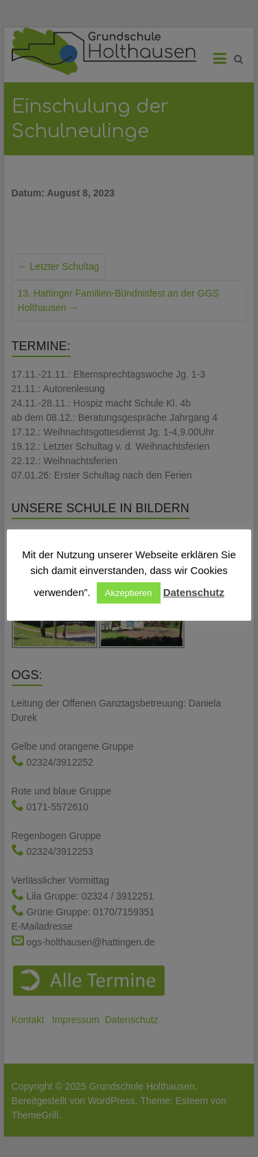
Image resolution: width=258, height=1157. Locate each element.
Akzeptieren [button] (128, 593)
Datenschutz (193, 592)
